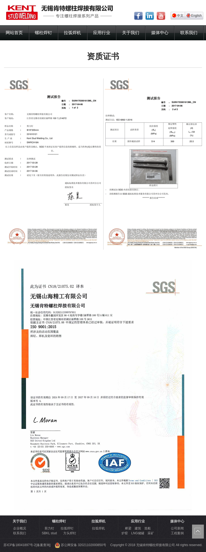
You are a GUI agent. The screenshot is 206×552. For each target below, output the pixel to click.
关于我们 (130, 32)
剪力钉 (49, 528)
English (194, 15)
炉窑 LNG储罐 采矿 (138, 533)
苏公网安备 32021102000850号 (80, 545)
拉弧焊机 (72, 32)
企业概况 (19, 528)
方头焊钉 (69, 533)
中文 (177, 15)
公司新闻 (177, 528)
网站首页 (14, 32)
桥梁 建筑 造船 (138, 528)
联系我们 (188, 32)
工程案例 (177, 533)
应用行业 (101, 32)
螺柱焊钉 (43, 32)
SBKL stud (49, 533)
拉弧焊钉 (67, 528)
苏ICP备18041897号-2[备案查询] (26, 545)
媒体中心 (159, 32)
